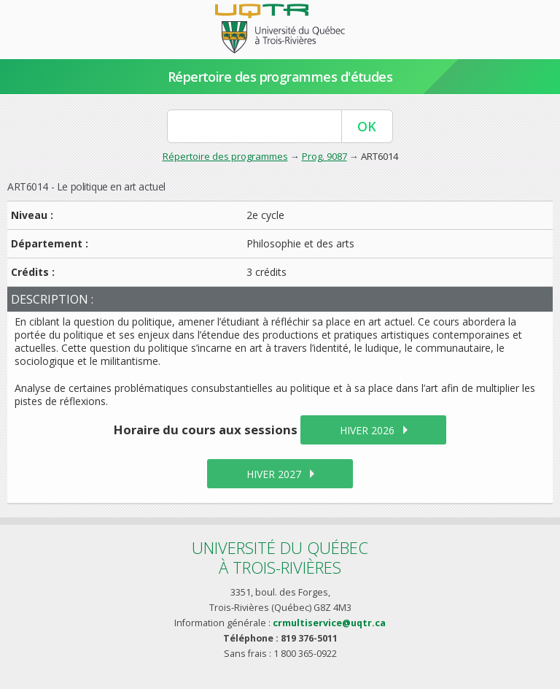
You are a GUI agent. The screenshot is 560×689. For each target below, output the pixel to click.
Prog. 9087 (324, 156)
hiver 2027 (273, 474)
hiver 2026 (367, 430)
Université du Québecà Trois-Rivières (280, 557)
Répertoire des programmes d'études (280, 76)
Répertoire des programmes (225, 156)
